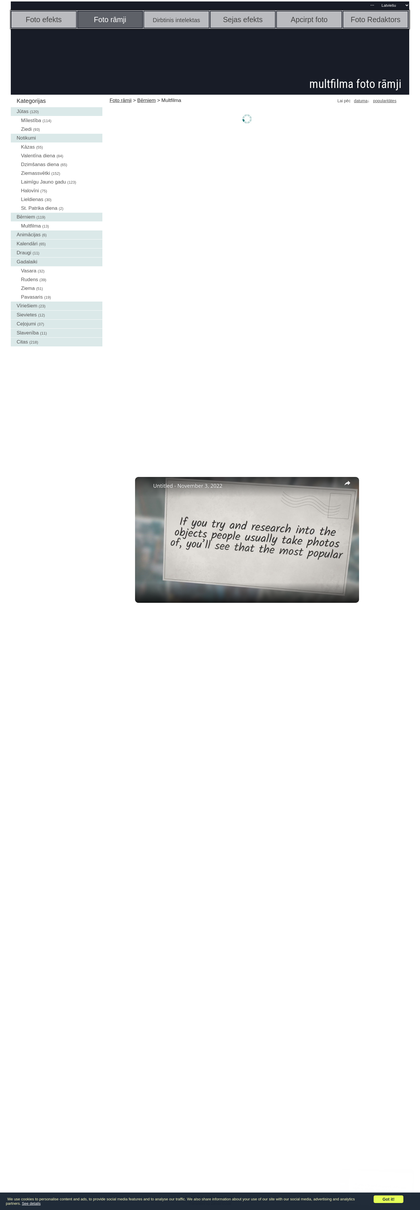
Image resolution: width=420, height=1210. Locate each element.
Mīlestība (31, 120)
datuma (361, 100)
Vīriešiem (27, 306)
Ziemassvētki (35, 173)
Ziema (28, 288)
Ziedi (26, 129)
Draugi (24, 253)
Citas (22, 342)
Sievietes (27, 315)
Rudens (29, 279)
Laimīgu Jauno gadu (43, 182)
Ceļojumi (26, 324)
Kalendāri (27, 243)
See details (31, 1203)
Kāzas (28, 147)
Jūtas (23, 111)
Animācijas (29, 234)
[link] (144, 486)
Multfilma (31, 226)
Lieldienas (32, 199)
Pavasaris (32, 297)
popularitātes (384, 100)
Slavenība (28, 333)
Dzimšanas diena (40, 164)
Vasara (28, 271)
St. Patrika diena (39, 208)
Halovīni (30, 190)
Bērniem (26, 217)
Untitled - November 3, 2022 (188, 485)
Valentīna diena (38, 155)
